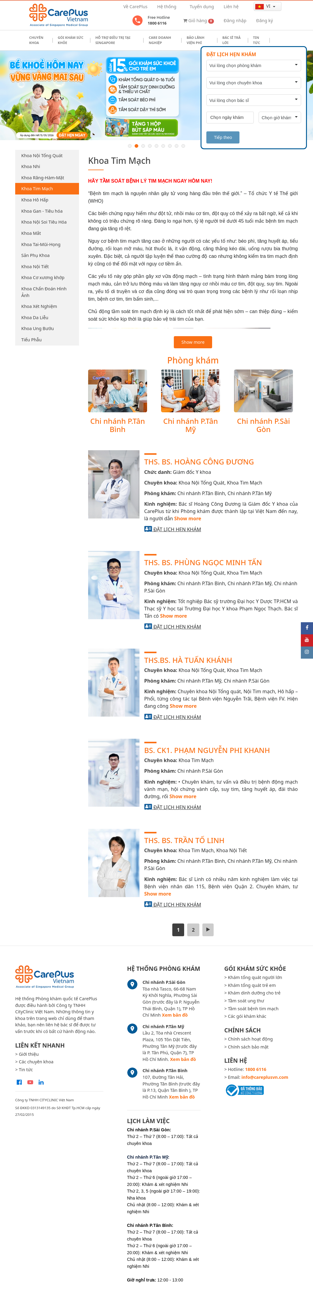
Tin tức (256, 40)
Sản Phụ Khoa (35, 255)
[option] (156, 95)
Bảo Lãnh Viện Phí (195, 40)
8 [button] (176, 146)
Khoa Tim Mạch (37, 188)
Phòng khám (193, 360)
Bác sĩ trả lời (231, 40)
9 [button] (183, 146)
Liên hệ (231, 6)
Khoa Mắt (31, 233)
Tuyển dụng (202, 6)
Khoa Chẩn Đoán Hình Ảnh (44, 292)
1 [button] (130, 146)
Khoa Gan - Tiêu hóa (42, 211)
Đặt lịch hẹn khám (177, 529)
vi (263, 6)
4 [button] (150, 146)
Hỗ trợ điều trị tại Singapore (112, 40)
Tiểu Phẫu (31, 340)
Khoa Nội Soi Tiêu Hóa (44, 222)
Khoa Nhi (30, 166)
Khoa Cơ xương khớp (42, 277)
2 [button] (136, 146)
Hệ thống (166, 6)
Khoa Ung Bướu (37, 328)
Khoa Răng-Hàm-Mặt (42, 178)
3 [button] (143, 146)
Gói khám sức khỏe (71, 40)
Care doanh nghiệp (160, 40)
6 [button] (163, 146)
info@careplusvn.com (265, 1077)
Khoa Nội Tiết (35, 266)
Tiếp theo (223, 137)
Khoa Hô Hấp (34, 200)
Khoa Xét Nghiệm (39, 306)
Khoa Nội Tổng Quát (42, 155)
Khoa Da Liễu (34, 317)
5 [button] (156, 146)
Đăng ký (264, 20)
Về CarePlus (135, 6)
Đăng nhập (235, 20)
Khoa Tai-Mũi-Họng (40, 244)
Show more (193, 342)
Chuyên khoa (36, 40)
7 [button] (170, 146)
